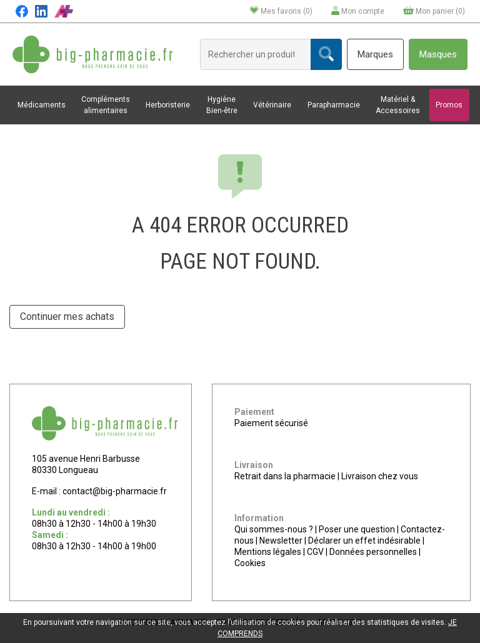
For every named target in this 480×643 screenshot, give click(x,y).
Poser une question (357, 529)
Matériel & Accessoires (398, 105)
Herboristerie (168, 105)
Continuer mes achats (67, 316)
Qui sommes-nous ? (273, 529)
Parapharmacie (334, 105)
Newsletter (280, 541)
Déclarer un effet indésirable (364, 541)
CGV (315, 552)
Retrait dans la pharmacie (285, 476)
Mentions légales (267, 552)
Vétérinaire (272, 105)
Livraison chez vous (379, 476)
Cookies (250, 563)
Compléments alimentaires (105, 105)
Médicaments (42, 105)
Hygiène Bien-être (222, 105)
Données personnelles (373, 552)
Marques (375, 54)
